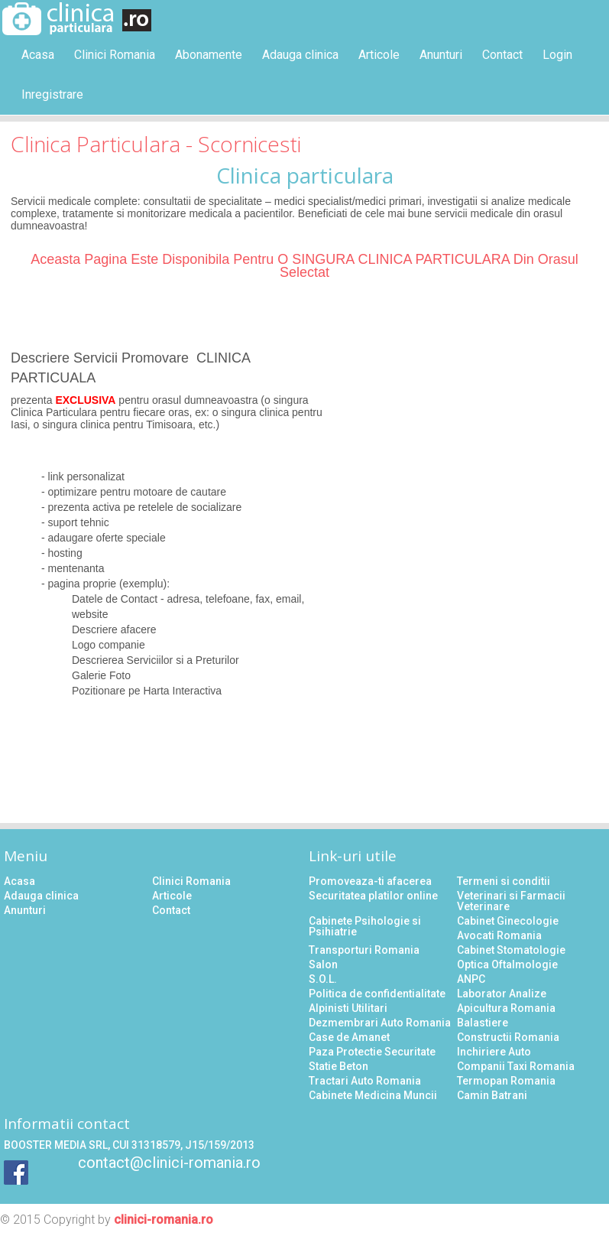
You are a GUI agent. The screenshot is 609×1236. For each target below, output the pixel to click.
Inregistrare (52, 94)
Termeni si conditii (503, 881)
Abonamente (208, 54)
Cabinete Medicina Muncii (373, 1095)
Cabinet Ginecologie (508, 921)
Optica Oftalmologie (507, 964)
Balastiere (482, 1022)
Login (557, 54)
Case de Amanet (349, 1037)
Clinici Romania (114, 54)
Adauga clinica (300, 54)
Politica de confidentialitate (377, 993)
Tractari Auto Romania (365, 1080)
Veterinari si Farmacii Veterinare (511, 901)
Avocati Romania (499, 935)
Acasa (37, 54)
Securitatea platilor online (373, 895)
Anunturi (440, 54)
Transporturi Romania (364, 950)
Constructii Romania (508, 1037)
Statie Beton (338, 1066)
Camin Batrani (492, 1095)
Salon (323, 964)
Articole (379, 54)
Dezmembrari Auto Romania (380, 1022)
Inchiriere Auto (494, 1051)
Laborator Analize (501, 993)
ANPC (471, 979)
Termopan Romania (506, 1080)
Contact (502, 54)
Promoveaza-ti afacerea (370, 881)
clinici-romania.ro (163, 1219)
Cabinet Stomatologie (511, 950)
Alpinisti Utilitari (348, 1008)
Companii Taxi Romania (516, 1066)
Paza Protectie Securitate (372, 1051)
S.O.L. (323, 979)
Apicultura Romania (506, 1008)
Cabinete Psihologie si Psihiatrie (365, 926)
